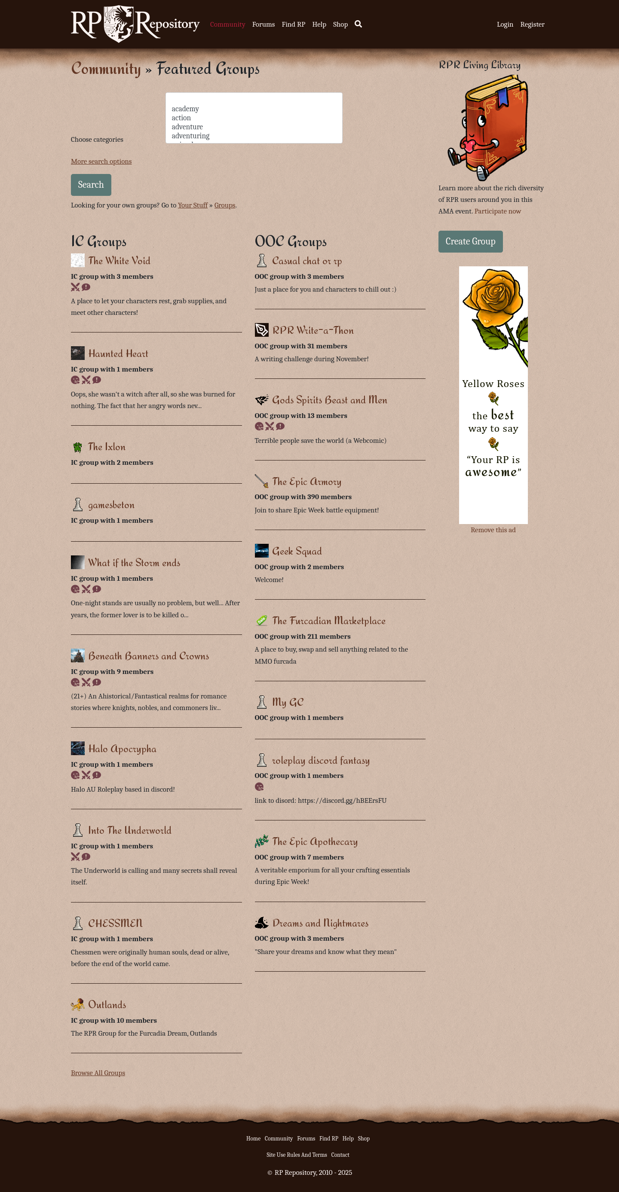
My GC (288, 701)
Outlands (107, 1004)
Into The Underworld (130, 829)
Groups (225, 205)
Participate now (498, 211)
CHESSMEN (115, 923)
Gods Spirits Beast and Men (329, 399)
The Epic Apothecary (315, 841)
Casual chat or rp (307, 260)
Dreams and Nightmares (320, 922)
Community (227, 24)
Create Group (471, 241)
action (254, 117)
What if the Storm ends (134, 562)
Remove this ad (493, 530)
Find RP (293, 24)
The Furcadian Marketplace (329, 620)
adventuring (254, 135)
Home (253, 1138)
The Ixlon (107, 446)
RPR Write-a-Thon (313, 329)
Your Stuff (193, 205)
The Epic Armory (307, 481)
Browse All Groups (98, 1073)
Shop (340, 24)
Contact (340, 1155)
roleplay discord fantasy (321, 759)
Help (319, 24)
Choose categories (97, 139)
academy (254, 108)
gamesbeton (111, 504)
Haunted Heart (118, 353)
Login (505, 24)
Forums (263, 24)
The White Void (119, 260)
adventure (254, 126)
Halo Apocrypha (122, 748)
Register (533, 24)
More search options (101, 161)
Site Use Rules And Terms (297, 1155)
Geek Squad (297, 550)
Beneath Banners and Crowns (148, 655)
